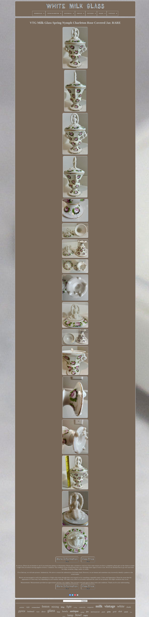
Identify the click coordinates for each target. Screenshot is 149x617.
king (62, 607)
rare (86, 615)
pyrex (21, 611)
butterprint (95, 612)
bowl (78, 615)
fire (87, 612)
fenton (45, 606)
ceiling (75, 607)
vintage (110, 606)
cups (28, 607)
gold (114, 611)
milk (99, 606)
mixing (55, 606)
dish (120, 611)
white (120, 606)
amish (126, 612)
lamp (70, 615)
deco (43, 611)
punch (103, 612)
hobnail (30, 611)
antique (74, 611)
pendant (22, 607)
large (58, 612)
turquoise (90, 607)
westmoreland (36, 607)
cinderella (82, 607)
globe (109, 612)
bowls (65, 611)
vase (37, 612)
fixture (64, 616)
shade (128, 607)
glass (51, 611)
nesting (82, 612)
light (69, 606)
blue (131, 612)
